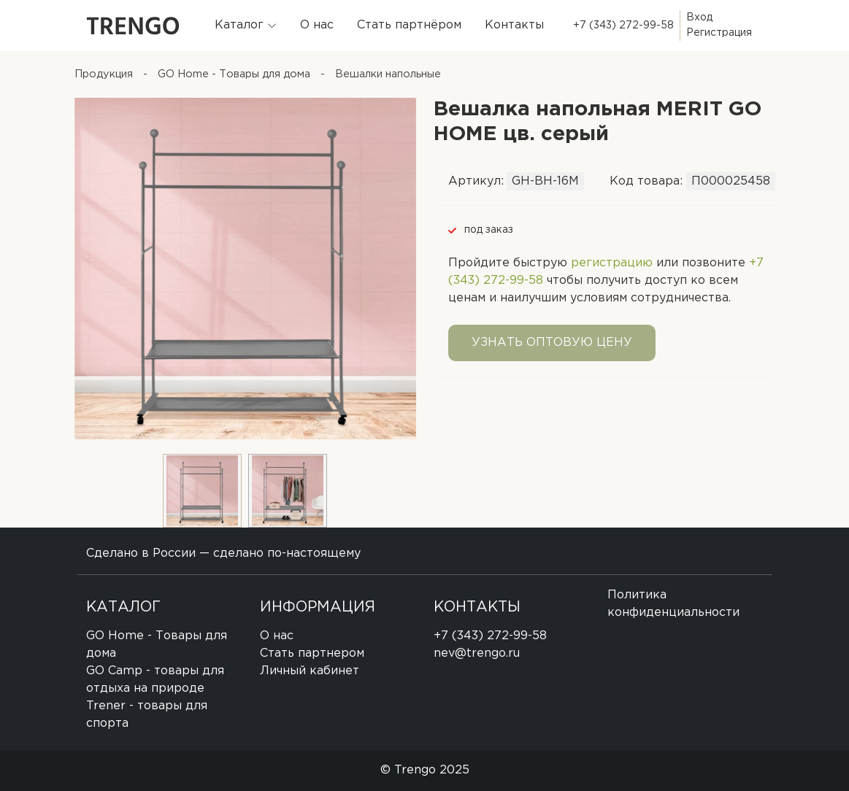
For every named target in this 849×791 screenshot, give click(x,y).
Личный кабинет (309, 670)
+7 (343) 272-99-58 (623, 25)
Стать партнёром (409, 25)
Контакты (514, 25)
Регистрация (719, 32)
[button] (246, 25)
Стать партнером (312, 653)
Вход (699, 17)
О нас (317, 25)
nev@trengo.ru (477, 653)
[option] (245, 268)
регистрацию (612, 263)
